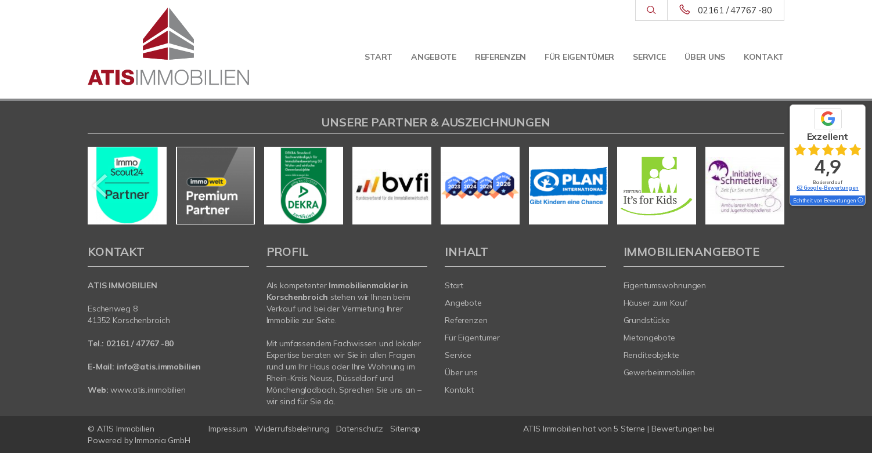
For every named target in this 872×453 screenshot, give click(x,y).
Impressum (227, 428)
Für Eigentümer (579, 57)
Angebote (433, 57)
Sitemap (405, 428)
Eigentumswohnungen (665, 285)
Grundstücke (647, 320)
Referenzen (500, 57)
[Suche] (651, 10)
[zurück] (101, 185)
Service (649, 57)
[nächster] (771, 185)
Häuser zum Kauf (655, 303)
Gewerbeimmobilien (660, 372)
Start (378, 57)
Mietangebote (650, 337)
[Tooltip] (859, 201)
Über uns (704, 57)
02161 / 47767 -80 (735, 10)
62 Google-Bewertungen (828, 187)
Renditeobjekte (651, 355)
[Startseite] (168, 46)
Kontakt (764, 57)
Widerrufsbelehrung (291, 428)
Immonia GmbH (162, 440)
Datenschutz (360, 428)
